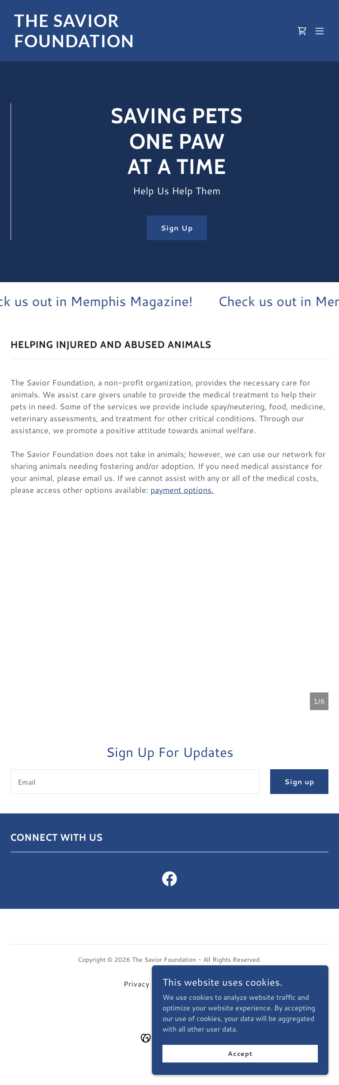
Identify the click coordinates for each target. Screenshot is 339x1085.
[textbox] (135, 781)
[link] (122, 44)
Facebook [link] (198, 984)
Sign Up (176, 228)
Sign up (299, 781)
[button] (319, 31)
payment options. (182, 489)
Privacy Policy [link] (148, 984)
